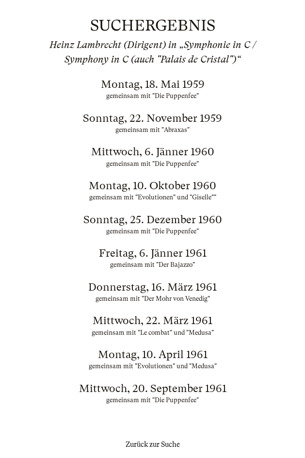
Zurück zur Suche (153, 444)
